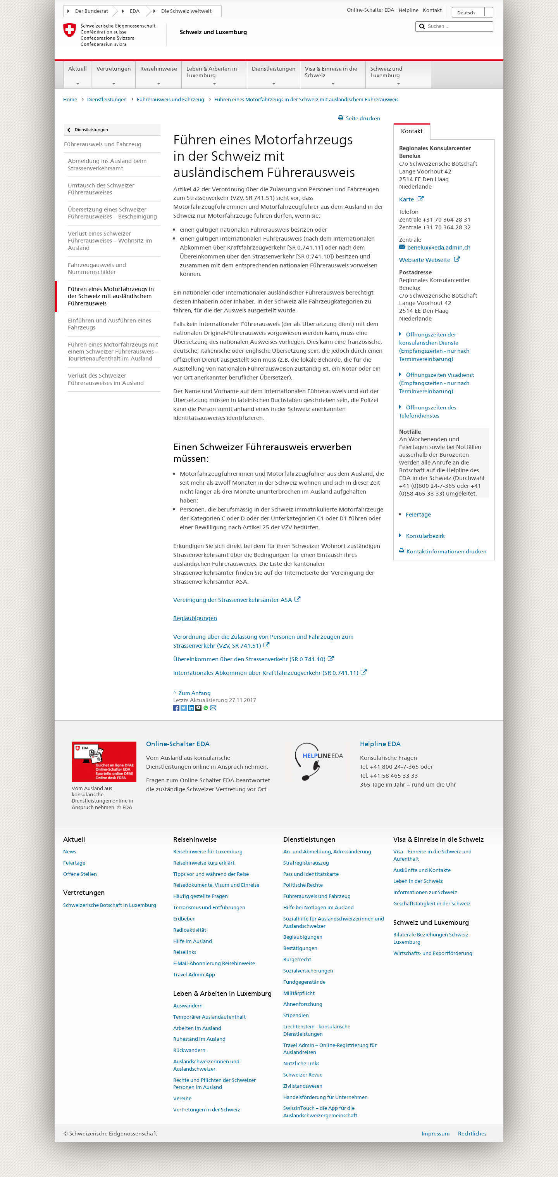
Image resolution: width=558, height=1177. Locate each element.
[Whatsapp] (206, 707)
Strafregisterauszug (306, 863)
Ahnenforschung (302, 1004)
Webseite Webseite (429, 259)
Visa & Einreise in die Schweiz (333, 76)
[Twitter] (184, 707)
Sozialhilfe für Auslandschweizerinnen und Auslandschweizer (333, 922)
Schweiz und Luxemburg (398, 76)
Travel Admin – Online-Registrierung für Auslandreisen (330, 1049)
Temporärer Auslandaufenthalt (209, 1017)
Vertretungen (113, 76)
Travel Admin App (194, 975)
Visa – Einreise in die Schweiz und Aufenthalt (432, 855)
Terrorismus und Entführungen (209, 907)
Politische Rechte (303, 885)
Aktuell (77, 76)
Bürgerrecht (297, 959)
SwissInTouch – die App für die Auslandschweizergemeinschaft (320, 1112)
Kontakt (408, 131)
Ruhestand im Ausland (199, 1039)
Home (70, 99)
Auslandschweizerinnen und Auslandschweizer (206, 1065)
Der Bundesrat (91, 11)
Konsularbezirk (425, 536)
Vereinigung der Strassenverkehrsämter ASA (236, 599)
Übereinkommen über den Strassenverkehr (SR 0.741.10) (253, 659)
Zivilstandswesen (302, 1086)
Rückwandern (189, 1051)
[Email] (213, 707)
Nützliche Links (301, 1063)
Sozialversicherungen (308, 971)
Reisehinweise (158, 76)
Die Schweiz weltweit (186, 11)
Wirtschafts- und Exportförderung (432, 953)
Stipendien (296, 1015)
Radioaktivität (189, 930)
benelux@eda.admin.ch (438, 247)
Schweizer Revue (302, 1075)
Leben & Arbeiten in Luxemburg (214, 76)
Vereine (182, 1099)
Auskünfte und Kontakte (422, 870)
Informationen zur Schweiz (425, 892)
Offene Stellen (80, 874)
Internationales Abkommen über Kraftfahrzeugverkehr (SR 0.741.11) (270, 672)
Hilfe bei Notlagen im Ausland (318, 907)
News (69, 852)
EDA (135, 11)
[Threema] (199, 707)
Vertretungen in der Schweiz (206, 1110)
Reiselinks (184, 952)
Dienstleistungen (274, 76)
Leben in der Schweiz (418, 881)
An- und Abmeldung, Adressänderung (327, 852)
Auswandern (188, 1006)
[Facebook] (177, 707)
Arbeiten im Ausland (197, 1028)
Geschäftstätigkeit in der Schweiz (432, 904)
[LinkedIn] (191, 707)
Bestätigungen (300, 949)
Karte (411, 199)
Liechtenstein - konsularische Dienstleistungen (316, 1030)
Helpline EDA (380, 744)
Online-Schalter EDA (178, 744)
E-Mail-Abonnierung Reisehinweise (214, 963)
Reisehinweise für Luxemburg (208, 852)
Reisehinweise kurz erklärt (203, 863)
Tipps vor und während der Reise (211, 874)
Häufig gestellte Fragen (200, 897)
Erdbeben (184, 919)
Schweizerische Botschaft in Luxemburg (109, 905)
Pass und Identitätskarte (311, 874)
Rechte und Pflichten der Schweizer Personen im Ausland (214, 1083)
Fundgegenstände (304, 982)
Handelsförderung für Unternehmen (325, 1097)
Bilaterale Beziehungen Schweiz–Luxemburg (432, 938)
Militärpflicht (299, 993)
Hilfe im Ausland (192, 941)
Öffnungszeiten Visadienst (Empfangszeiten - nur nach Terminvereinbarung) (436, 383)
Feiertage (418, 514)
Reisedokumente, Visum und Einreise (216, 885)
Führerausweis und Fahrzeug (170, 99)
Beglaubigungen (195, 618)
